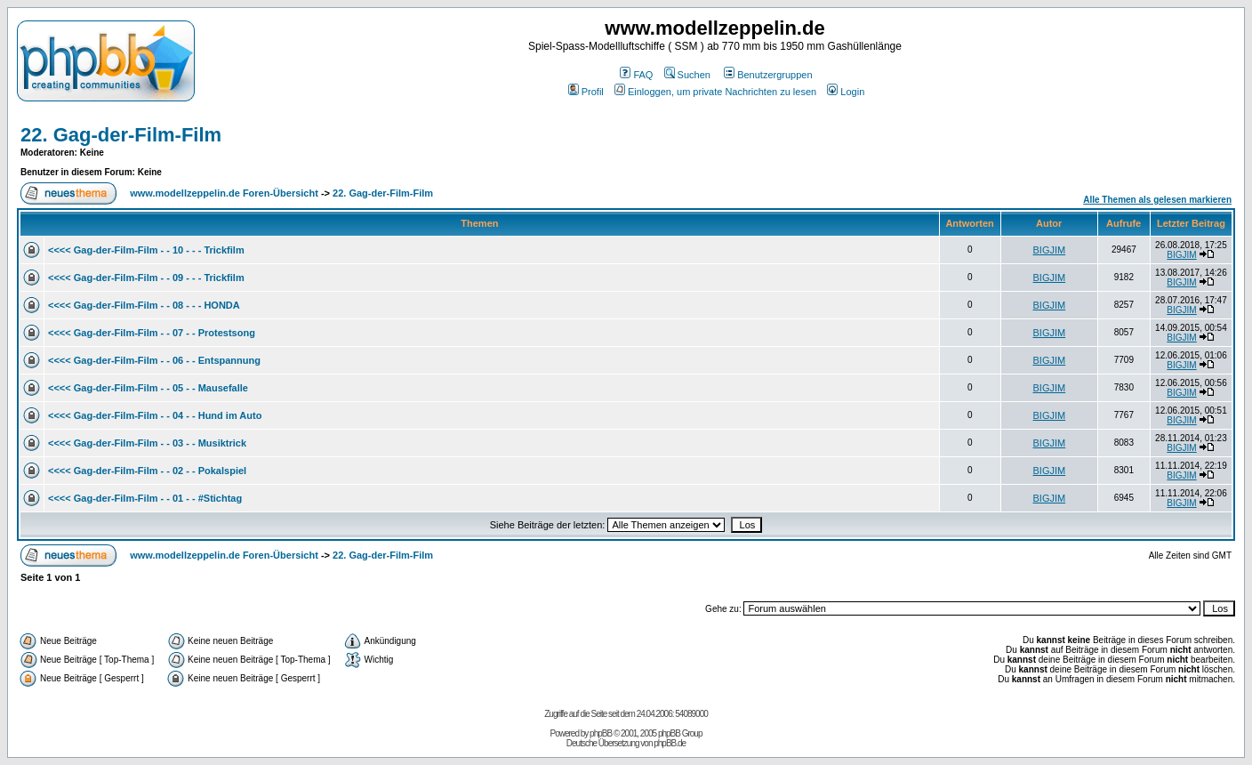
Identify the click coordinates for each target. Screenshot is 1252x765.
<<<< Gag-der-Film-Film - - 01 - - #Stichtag (145, 498)
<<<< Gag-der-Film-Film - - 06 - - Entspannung (154, 360)
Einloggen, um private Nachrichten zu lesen (715, 91)
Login (845, 91)
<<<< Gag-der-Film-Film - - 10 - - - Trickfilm (146, 250)
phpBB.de (670, 743)
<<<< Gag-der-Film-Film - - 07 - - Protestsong (151, 332)
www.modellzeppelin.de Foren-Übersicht (224, 193)
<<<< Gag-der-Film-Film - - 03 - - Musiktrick (147, 443)
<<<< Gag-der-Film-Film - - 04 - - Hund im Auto (154, 415)
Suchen (687, 74)
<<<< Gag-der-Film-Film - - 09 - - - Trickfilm (146, 277)
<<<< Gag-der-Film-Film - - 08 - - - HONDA (144, 305)
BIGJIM (1049, 250)
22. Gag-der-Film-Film (120, 135)
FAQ (636, 74)
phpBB (601, 733)
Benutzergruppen (768, 74)
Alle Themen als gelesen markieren (1157, 200)
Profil (586, 91)
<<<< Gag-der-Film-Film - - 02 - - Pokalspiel (147, 470)
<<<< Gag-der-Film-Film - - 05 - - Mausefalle (148, 387)
